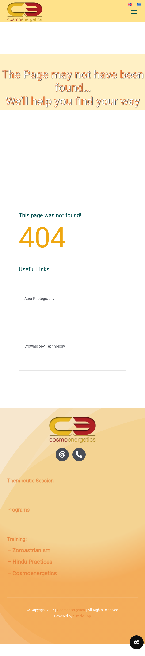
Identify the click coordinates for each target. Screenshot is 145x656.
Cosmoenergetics (71, 610)
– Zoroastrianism (28, 550)
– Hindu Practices (29, 562)
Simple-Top (82, 616)
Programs (18, 510)
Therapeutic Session (30, 481)
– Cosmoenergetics (32, 573)
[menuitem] (129, 4)
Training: (17, 539)
